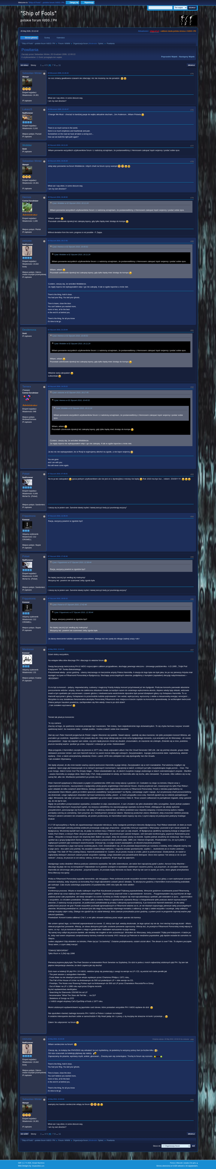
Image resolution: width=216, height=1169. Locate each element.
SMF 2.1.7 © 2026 (24, 1163)
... (43, 65)
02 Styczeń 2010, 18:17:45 (58, 241)
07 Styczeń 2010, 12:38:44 (58, 516)
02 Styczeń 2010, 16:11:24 (58, 145)
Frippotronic (29, 516)
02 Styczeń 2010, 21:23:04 (58, 330)
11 (59, 65)
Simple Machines (38, 1163)
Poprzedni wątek (169, 57)
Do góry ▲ (194, 1163)
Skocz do (156, 1146)
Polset (25, 473)
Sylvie (100, 44)
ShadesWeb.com (38, 1166)
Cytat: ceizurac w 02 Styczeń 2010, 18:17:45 (70, 393)
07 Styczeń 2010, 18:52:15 (58, 598)
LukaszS (27, 109)
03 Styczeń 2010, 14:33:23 (58, 386)
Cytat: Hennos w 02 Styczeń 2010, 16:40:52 (70, 247)
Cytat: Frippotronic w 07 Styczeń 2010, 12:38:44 (71, 562)
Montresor (28, 649)
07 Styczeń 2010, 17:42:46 (58, 556)
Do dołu (24, 65)
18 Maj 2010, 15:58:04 (56, 1099)
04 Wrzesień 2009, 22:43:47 (58, 109)
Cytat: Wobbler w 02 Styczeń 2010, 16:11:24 (70, 203)
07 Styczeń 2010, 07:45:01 (58, 474)
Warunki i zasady (183, 1163)
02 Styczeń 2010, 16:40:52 (58, 197)
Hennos (26, 197)
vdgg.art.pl (154, 31)
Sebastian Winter (32, 73)
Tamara (26, 386)
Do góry (24, 1134)
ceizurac (27, 240)
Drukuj (191, 65)
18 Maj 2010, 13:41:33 (56, 649)
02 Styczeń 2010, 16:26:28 (58, 161)
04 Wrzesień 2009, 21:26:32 (58, 73)
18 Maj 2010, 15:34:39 (56, 1039)
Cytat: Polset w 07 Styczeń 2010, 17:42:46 (69, 605)
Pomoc (172, 1163)
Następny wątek (187, 57)
